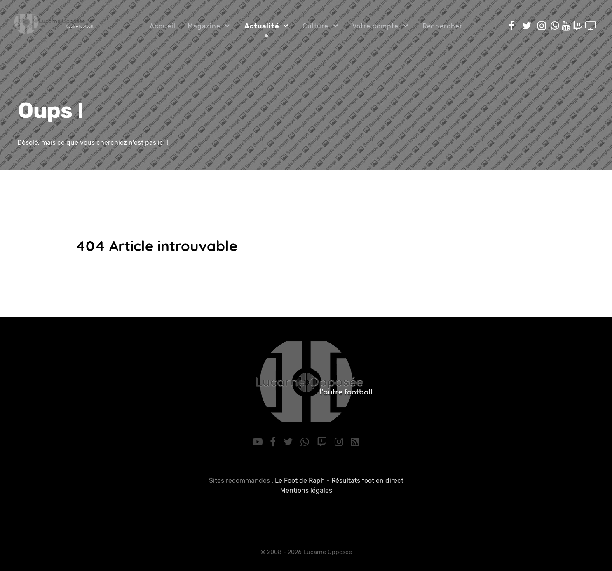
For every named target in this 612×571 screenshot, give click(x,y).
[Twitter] (289, 442)
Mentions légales (306, 490)
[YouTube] (258, 442)
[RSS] (355, 442)
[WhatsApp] (306, 442)
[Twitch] (323, 442)
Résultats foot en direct (367, 481)
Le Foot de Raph (300, 481)
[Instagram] (340, 442)
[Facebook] (274, 442)
